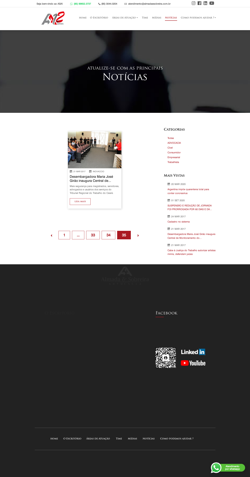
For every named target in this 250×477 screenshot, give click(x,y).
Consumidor (174, 152)
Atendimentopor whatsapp (232, 467)
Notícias (171, 18)
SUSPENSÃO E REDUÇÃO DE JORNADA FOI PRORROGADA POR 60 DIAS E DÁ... (190, 207)
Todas (171, 137)
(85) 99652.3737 (82, 3)
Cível (170, 147)
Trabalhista (173, 162)
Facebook (199, 3)
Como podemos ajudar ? (197, 18)
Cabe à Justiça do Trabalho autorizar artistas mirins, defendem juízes (191, 252)
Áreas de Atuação (124, 18)
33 (93, 235)
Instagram (193, 3)
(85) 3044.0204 (109, 3)
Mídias (156, 18)
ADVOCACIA (174, 142)
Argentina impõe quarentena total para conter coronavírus (188, 191)
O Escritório (99, 18)
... (78, 235)
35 (124, 235)
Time (145, 18)
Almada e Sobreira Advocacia (54, 18)
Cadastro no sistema (179, 221)
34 (108, 235)
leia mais (80, 201)
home (82, 18)
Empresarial (174, 157)
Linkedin (205, 3)
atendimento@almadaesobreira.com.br (149, 3)
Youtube (211, 3)
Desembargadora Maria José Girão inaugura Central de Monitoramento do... (191, 235)
